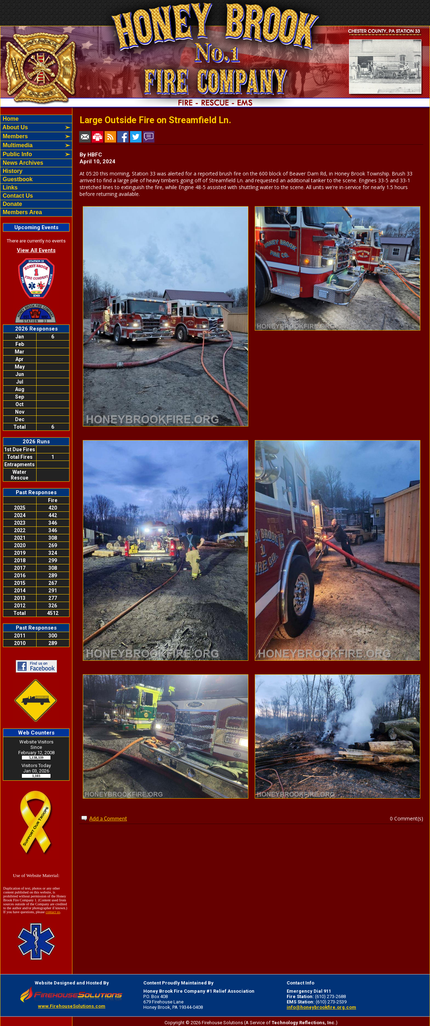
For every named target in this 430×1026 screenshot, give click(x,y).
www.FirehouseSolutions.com (71, 1006)
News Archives (22, 163)
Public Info (16, 154)
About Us (14, 127)
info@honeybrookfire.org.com (321, 1007)
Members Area (21, 212)
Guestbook (17, 179)
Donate (11, 204)
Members (14, 136)
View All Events (36, 250)
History (12, 171)
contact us (53, 912)
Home (10, 119)
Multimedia (17, 145)
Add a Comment (108, 818)
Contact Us (17, 196)
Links (9, 187)
